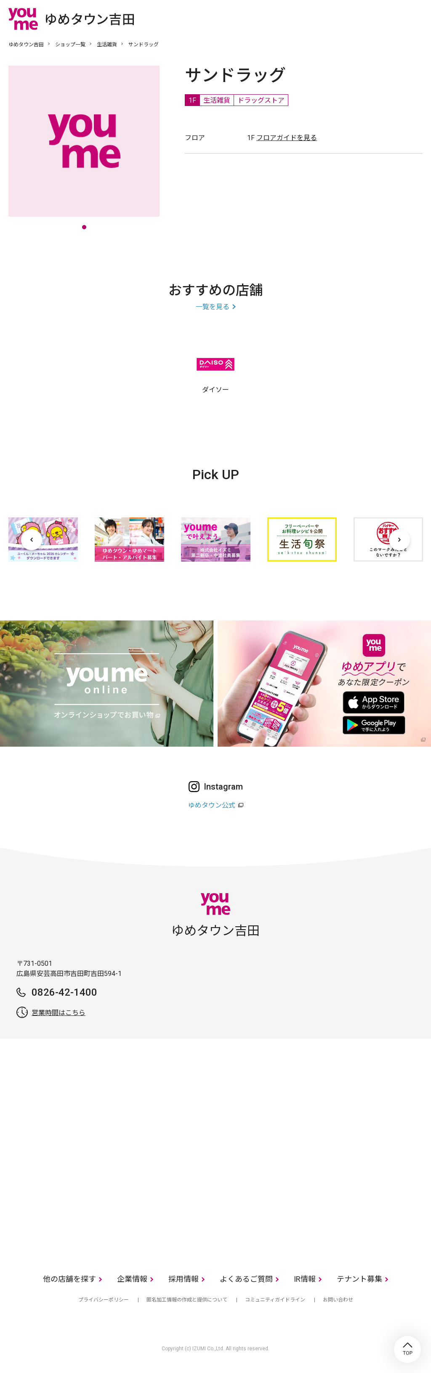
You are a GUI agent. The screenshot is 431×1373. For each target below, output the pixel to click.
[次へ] (399, 539)
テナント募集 (359, 1279)
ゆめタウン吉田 (26, 45)
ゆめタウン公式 (211, 805)
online (391, 18)
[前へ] (31, 539)
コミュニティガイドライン (275, 1300)
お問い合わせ (338, 1300)
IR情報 (305, 1279)
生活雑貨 (107, 45)
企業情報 (132, 1279)
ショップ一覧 (70, 45)
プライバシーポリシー (103, 1300)
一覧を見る (212, 307)
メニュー (416, 18)
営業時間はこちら (58, 1013)
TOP (407, 1349)
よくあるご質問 (246, 1279)
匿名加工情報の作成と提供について (186, 1300)
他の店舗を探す (69, 1279)
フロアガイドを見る (286, 138)
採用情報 (183, 1279)
